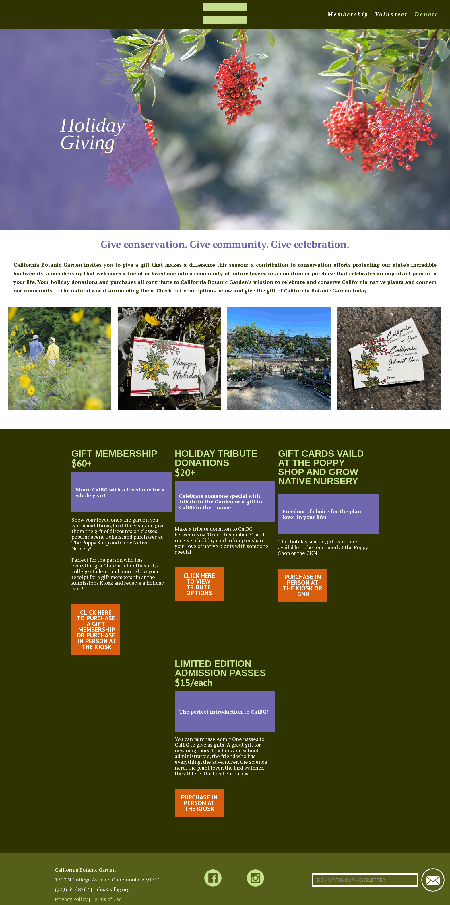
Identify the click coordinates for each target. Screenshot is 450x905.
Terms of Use (106, 899)
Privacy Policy (71, 899)
